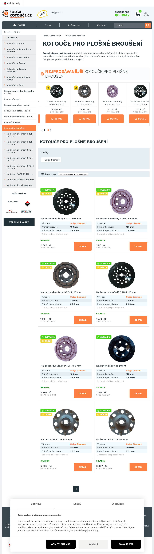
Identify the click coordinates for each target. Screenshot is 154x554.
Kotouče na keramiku (18, 57)
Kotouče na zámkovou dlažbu (18, 78)
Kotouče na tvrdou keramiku (16, 70)
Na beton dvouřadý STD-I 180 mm (20, 159)
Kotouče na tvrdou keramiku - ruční (19, 92)
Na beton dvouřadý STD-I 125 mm (20, 151)
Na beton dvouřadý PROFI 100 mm (20, 135)
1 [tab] (44, 130)
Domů (19, 25)
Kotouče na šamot (16, 63)
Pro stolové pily (12, 32)
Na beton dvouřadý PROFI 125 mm (20, 143)
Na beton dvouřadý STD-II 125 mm (20, 167)
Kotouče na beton (16, 43)
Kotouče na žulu (15, 85)
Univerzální (12, 37)
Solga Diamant (51, 160)
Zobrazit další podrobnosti (55, 234)
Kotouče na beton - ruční (17, 111)
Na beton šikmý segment (20, 185)
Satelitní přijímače (9, 525)
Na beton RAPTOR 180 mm (20, 179)
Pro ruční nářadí (12, 122)
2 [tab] (48, 130)
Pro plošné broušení (14, 128)
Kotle (146, 526)
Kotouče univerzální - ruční (18, 116)
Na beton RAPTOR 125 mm (20, 174)
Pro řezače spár (12, 99)
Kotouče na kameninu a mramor (19, 50)
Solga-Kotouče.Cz (52, 35)
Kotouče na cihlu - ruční (16, 105)
